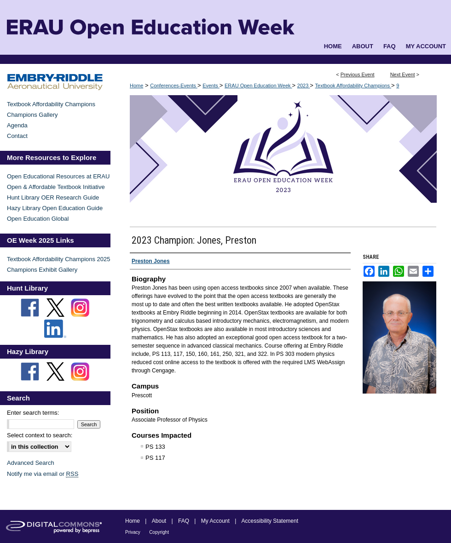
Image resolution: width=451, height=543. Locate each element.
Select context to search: (39, 435)
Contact (17, 135)
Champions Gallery (32, 114)
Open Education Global (38, 218)
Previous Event (358, 74)
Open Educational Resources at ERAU (58, 176)
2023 (303, 85)
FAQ (183, 521)
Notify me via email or (42, 473)
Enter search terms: (33, 412)
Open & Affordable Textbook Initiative (56, 186)
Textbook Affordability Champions (353, 85)
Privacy (132, 532)
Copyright (159, 532)
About (159, 521)
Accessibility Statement (270, 521)
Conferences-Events (173, 85)
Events (211, 85)
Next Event (402, 74)
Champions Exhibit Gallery (42, 269)
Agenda (17, 125)
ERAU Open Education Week (258, 85)
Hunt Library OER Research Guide (53, 197)
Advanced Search (30, 462)
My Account (215, 521)
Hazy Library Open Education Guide (55, 208)
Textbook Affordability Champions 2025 (58, 259)
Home (136, 85)
